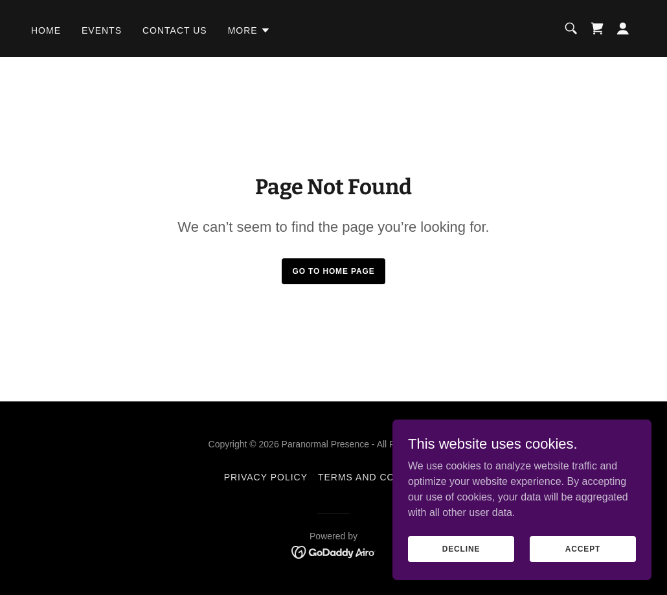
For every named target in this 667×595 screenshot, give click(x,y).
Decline (461, 548)
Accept (582, 548)
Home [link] (46, 30)
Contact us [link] (174, 30)
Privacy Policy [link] (266, 477)
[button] (249, 30)
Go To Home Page (333, 271)
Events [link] (102, 30)
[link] (597, 28)
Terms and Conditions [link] (380, 477)
